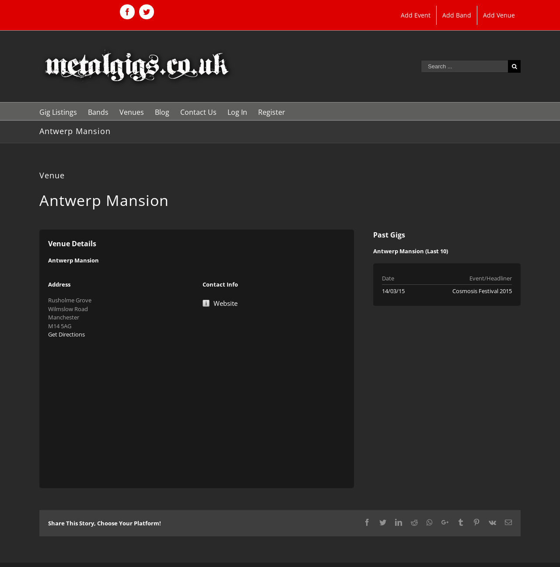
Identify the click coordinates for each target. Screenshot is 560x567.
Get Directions (66, 334)
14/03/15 (393, 291)
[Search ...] (464, 66)
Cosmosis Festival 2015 (482, 291)
